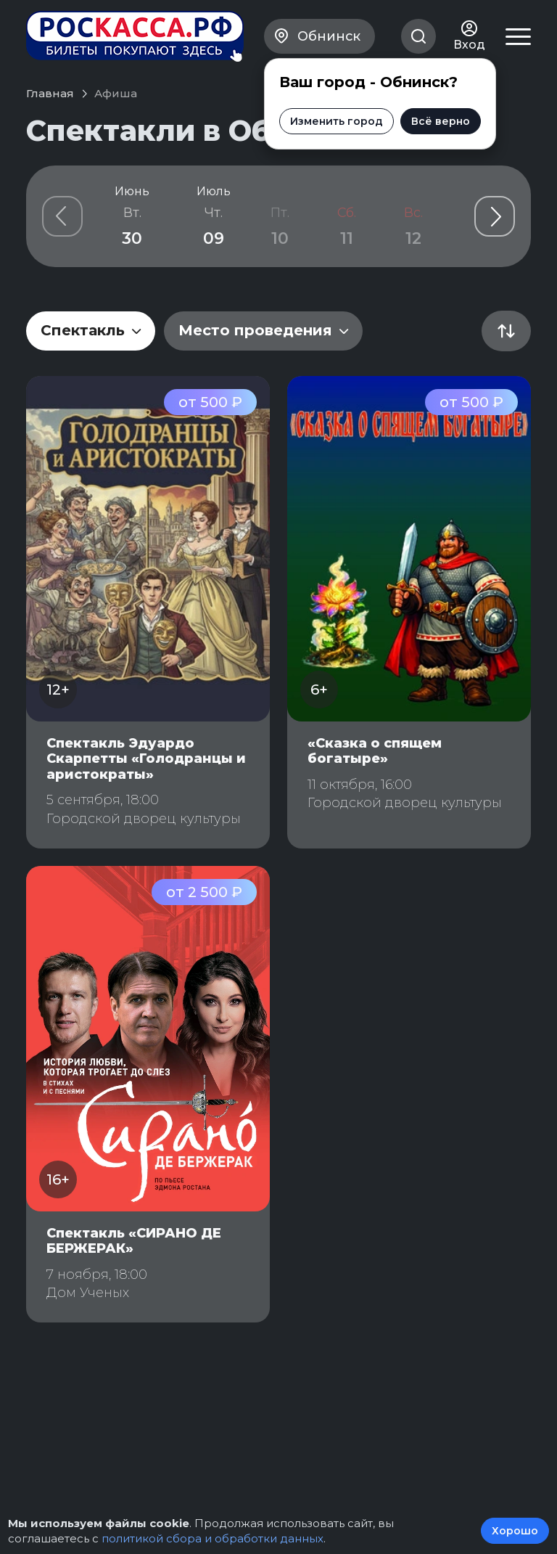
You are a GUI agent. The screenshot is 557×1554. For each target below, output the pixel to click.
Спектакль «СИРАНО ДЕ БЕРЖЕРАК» (133, 1241)
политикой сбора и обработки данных (212, 1538)
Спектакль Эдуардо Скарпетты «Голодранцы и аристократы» (146, 758)
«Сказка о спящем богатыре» (375, 751)
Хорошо (515, 1530)
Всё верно (440, 121)
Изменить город (336, 121)
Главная (50, 93)
